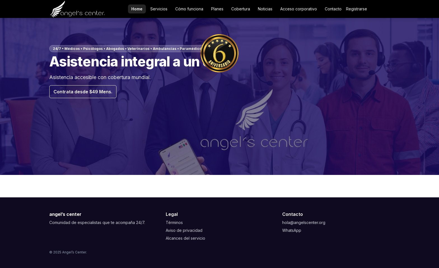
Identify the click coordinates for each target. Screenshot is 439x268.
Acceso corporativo (298, 8)
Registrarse (356, 8)
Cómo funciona (189, 8)
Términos (174, 222)
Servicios (158, 8)
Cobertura (240, 8)
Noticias (265, 8)
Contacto (333, 8)
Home (137, 8)
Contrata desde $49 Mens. (82, 91)
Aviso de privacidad (184, 230)
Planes (217, 8)
